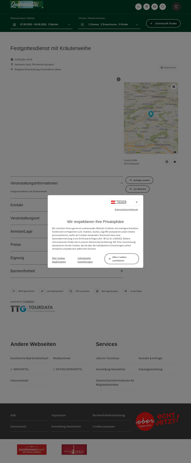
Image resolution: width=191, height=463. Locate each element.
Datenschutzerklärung (126, 209)
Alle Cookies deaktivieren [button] (59, 259)
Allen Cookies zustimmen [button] (119, 259)
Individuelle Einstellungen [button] (85, 259)
